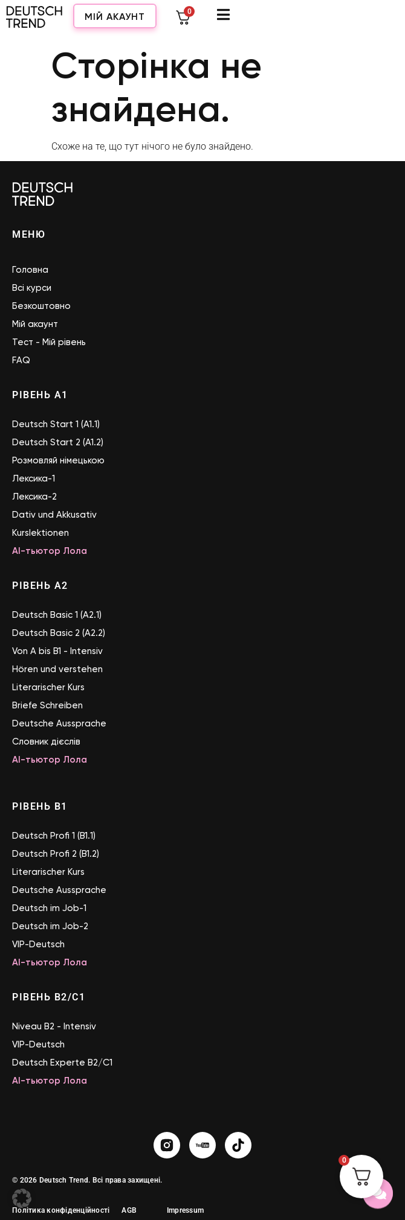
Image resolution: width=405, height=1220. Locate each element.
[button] (22, 1198)
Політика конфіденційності (60, 1210)
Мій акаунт (283, 21)
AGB (129, 1210)
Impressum (185, 1210)
